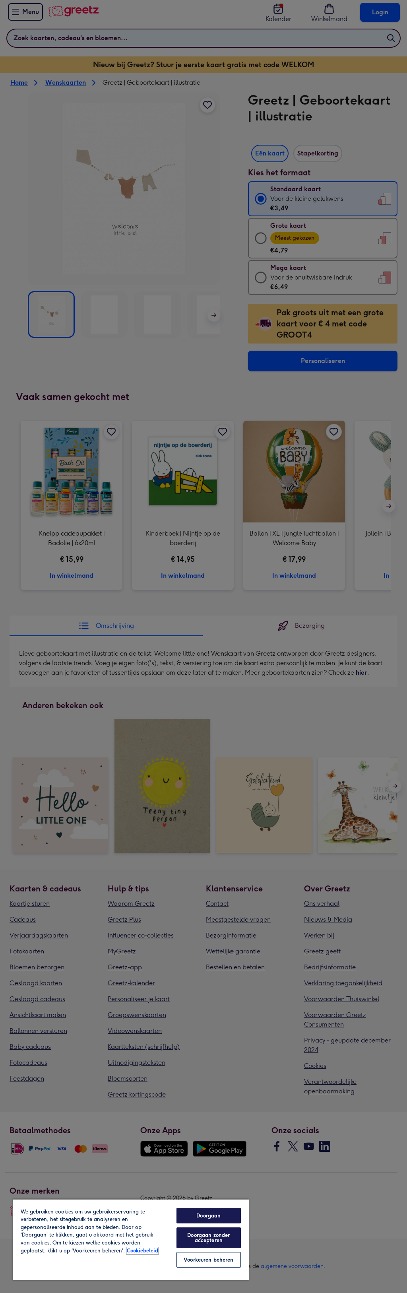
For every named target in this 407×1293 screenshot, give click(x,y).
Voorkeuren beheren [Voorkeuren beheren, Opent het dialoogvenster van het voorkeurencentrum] (208, 1260)
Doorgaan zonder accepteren (208, 1237)
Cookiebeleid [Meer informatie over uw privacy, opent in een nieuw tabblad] (142, 1251)
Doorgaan (208, 1216)
